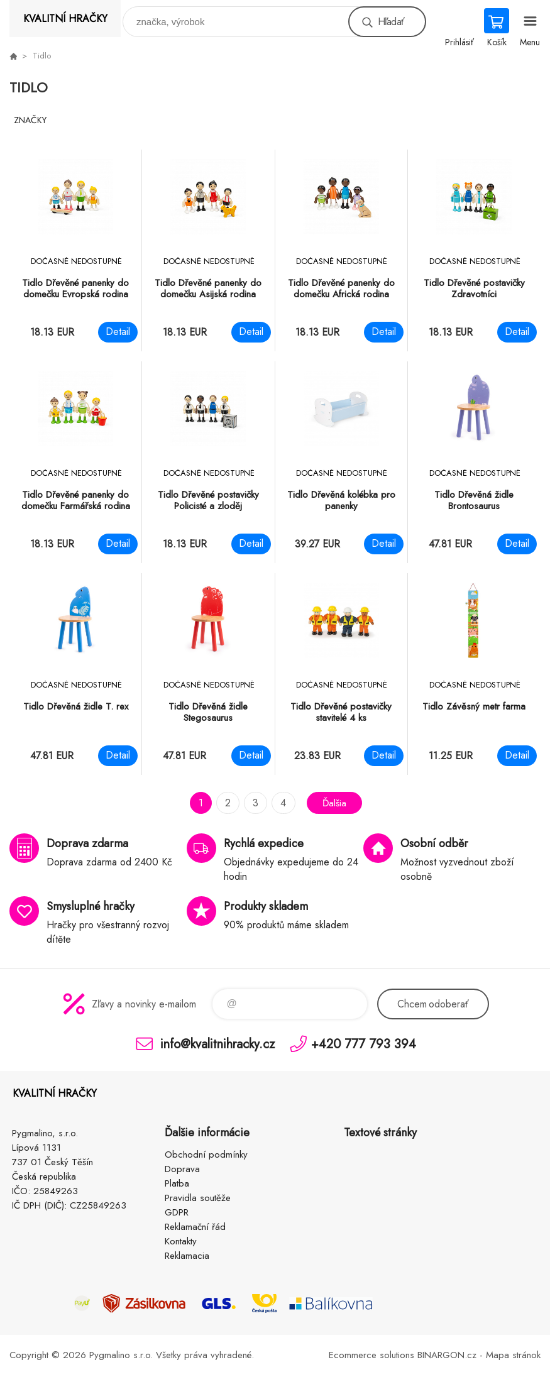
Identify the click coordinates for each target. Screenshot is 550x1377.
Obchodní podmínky (206, 1154)
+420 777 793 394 (363, 1043)
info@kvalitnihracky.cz (217, 1043)
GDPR (177, 1212)
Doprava (182, 1169)
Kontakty (181, 1241)
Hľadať (391, 21)
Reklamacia (187, 1256)
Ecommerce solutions (371, 1355)
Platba (177, 1183)
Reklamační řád (195, 1227)
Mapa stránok (513, 1355)
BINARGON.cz (446, 1355)
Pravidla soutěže (198, 1198)
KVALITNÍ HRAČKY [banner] (65, 18)
